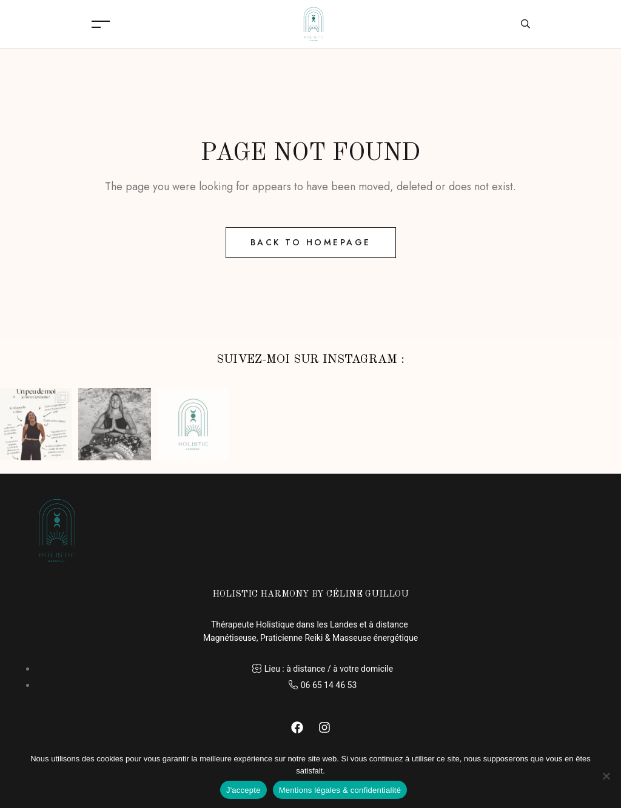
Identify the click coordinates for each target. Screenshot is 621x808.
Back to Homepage (310, 242)
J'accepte (243, 790)
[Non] (606, 776)
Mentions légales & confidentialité (340, 790)
